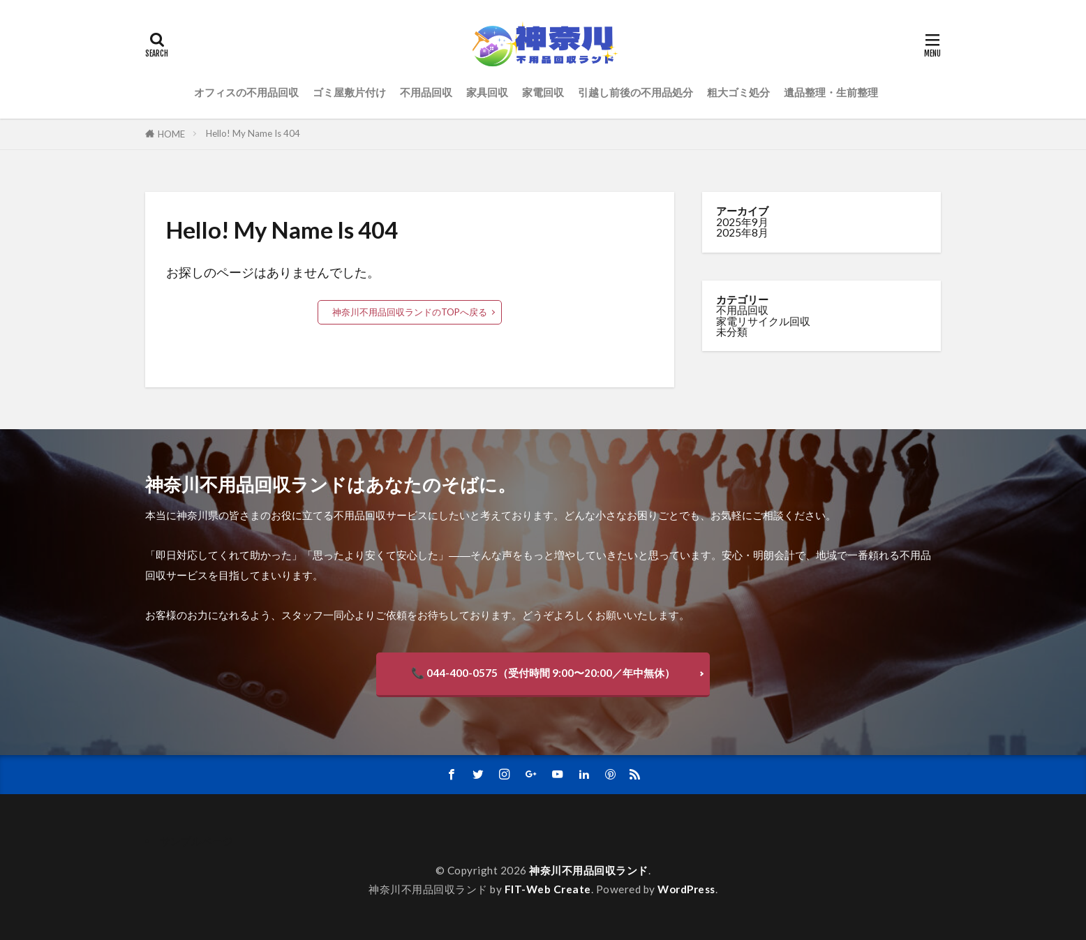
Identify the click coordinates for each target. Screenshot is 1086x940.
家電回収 (543, 92)
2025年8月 (742, 232)
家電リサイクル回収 (763, 321)
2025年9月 (742, 222)
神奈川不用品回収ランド (588, 870)
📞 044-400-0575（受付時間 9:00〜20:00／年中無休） (543, 672)
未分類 (731, 331)
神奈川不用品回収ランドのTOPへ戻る (409, 312)
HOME (171, 134)
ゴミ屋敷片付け (349, 92)
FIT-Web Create (548, 889)
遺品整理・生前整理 (831, 92)
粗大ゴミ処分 (738, 92)
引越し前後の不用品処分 (635, 92)
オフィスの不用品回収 (246, 92)
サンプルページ (196, 841)
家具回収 (487, 92)
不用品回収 (426, 92)
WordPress (686, 889)
